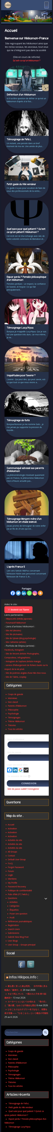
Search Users (14, 929)
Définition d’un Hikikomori (21, 94)
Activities (13, 902)
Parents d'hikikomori (17, 705)
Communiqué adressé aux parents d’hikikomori (25, 470)
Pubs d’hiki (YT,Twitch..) (18, 894)
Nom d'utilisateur (15, 739)
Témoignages (14, 717)
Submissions (13, 933)
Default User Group (17, 859)
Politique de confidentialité (20, 890)
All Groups (12, 851)
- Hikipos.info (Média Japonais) (18, 618)
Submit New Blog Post (18, 937)
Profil (11, 917)
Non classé (13, 702)
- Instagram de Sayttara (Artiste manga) (22, 661)
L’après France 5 (16, 566)
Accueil (11, 824)
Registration (13, 925)
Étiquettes (14, 910)
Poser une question (18, 913)
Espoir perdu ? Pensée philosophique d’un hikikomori (26, 278)
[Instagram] (34, 593)
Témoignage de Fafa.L (19, 139)
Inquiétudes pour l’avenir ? (21, 375)
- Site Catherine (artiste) (15, 642)
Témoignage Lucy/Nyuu (20, 327)
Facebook (8, 649)
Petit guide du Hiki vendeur (21, 184)
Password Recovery (17, 886)
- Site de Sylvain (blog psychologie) (20, 638)
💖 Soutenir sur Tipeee (18, 610)
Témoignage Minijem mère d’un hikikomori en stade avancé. (24, 520)
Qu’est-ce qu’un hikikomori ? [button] (26, 60)
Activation (12, 828)
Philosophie (13, 709)
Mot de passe (14, 752)
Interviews (12, 698)
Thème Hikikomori (16, 721)
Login (10, 875)
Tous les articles (15, 729)
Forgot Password (16, 867)
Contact (11, 855)
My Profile (12, 882)
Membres (12, 878)
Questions (12, 898)
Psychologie (13, 713)
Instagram (19, 649)
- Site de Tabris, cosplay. (15, 677)
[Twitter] (18, 593)
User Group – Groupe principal (21, 944)
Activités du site (15, 840)
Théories (12, 725)
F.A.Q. (10, 863)
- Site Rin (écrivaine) (13, 634)
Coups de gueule (15, 694)
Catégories (14, 906)
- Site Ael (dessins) (12, 630)
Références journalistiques (20, 921)
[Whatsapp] (29, 593)
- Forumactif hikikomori (15, 622)
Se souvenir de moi (17, 776)
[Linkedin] (23, 593)
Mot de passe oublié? (17, 789)
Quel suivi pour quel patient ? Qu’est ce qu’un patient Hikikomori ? (26, 230)
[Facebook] (12, 593)
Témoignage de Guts (18, 420)
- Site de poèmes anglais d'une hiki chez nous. (25, 673)
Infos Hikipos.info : (23, 977)
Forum (11, 871)
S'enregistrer (33, 789)
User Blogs (13, 940)
